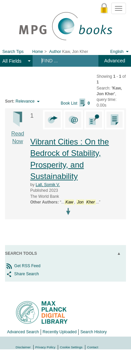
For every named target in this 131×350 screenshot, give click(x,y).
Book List (75, 103)
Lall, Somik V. (48, 184)
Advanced (114, 60)
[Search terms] (65, 60)
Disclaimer (23, 347)
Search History (93, 332)
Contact (92, 347)
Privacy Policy (45, 347)
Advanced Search (23, 332)
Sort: (9, 101)
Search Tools (21, 253)
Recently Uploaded (60, 332)
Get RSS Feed (22, 266)
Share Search (22, 274)
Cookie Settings (71, 347)
